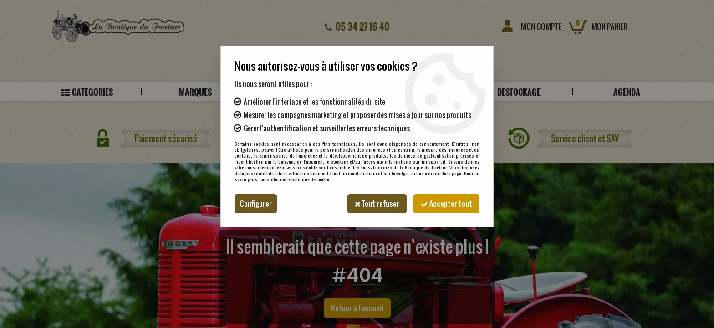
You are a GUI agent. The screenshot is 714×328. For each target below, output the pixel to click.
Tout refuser (377, 203)
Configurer (256, 203)
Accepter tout (446, 203)
